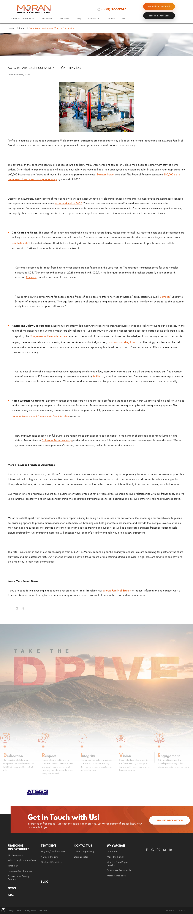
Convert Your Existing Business (19, 878)
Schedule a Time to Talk (159, 6)
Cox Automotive (21, 243)
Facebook (11, 608)
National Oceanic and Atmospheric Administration (41, 416)
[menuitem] (22, 19)
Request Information (170, 820)
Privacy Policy (30, 911)
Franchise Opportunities (22, 18)
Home (11, 28)
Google (153, 850)
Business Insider (106, 174)
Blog (78, 18)
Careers (111, 18)
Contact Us (93, 18)
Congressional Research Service (48, 336)
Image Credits (15, 911)
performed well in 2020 (68, 203)
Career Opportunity (84, 851)
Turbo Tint (12, 865)
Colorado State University (57, 440)
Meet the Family (115, 856)
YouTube (165, 850)
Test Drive (64, 18)
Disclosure (43, 911)
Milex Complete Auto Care (22, 860)
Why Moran (46, 18)
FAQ (124, 18)
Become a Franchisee (159, 15)
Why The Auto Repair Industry (117, 863)
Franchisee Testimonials (119, 870)
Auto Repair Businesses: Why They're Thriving (51, 28)
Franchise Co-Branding (20, 871)
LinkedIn (171, 850)
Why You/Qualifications (53, 851)
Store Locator (81, 856)
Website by (175, 910)
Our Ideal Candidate (51, 862)
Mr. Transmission (16, 855)
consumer (113, 342)
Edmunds (31, 277)
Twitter (23, 608)
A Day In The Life (49, 856)
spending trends (128, 342)
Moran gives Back (116, 875)
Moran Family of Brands (117, 590)
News (12, 888)
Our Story (112, 851)
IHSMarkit (98, 376)
